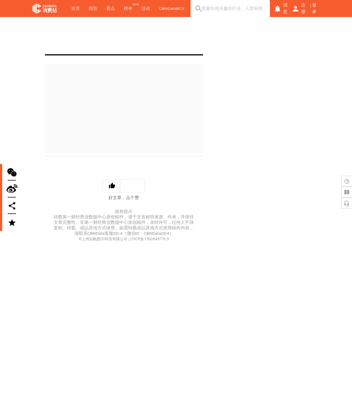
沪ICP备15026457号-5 (149, 238)
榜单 (128, 8)
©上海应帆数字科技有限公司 (103, 238)
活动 (145, 8)
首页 (75, 8)
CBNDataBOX (171, 8)
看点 (110, 8)
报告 (93, 8)
